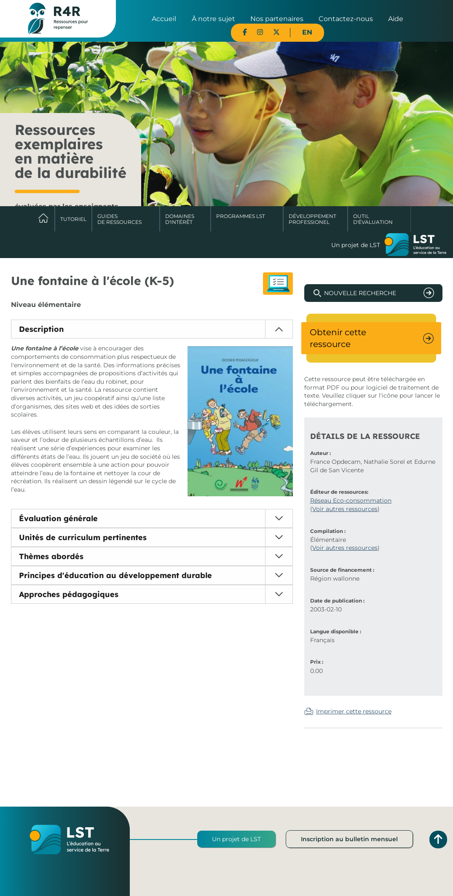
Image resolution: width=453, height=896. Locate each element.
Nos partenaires (276, 19)
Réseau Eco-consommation (350, 500)
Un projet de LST (236, 839)
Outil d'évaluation (373, 219)
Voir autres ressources (345, 509)
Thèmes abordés (51, 556)
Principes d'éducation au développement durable (115, 575)
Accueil (164, 19)
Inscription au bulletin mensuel (349, 839)
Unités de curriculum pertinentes (83, 537)
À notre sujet (213, 19)
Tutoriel (73, 219)
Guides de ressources (119, 219)
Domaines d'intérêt (179, 219)
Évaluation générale (58, 518)
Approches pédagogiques (68, 594)
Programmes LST (240, 216)
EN (307, 32)
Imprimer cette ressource (353, 711)
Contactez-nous (346, 19)
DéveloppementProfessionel (312, 219)
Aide (395, 19)
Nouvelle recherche (360, 293)
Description (41, 329)
